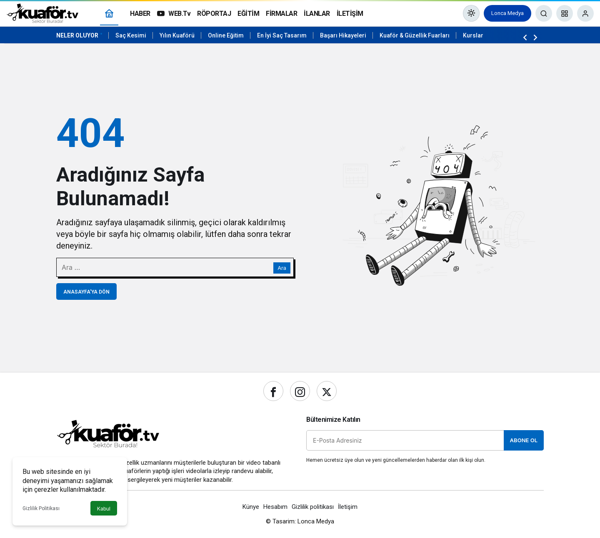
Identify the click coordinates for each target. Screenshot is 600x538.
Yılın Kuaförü (177, 35)
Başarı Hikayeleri (343, 35)
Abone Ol (524, 440)
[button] (564, 13)
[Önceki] (525, 37)
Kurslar (473, 35)
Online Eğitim (226, 35)
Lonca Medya (507, 13)
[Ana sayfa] (109, 13)
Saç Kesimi (130, 35)
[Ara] (543, 13)
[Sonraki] (535, 37)
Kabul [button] (103, 509)
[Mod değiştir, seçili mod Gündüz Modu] (471, 13)
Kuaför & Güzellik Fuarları (415, 35)
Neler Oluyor (77, 35)
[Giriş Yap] (585, 13)
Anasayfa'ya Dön (86, 292)
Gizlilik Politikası (41, 508)
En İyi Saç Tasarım (282, 35)
